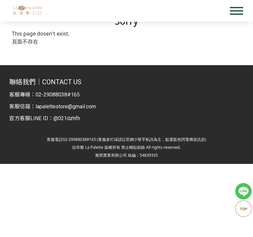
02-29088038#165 (58, 95)
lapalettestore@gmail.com (66, 106)
